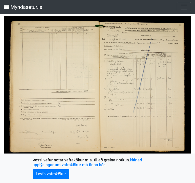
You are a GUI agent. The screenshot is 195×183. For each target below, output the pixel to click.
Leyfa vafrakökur (51, 174)
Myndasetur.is (23, 7)
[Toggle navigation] (184, 7)
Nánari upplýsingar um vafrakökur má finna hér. (87, 162)
